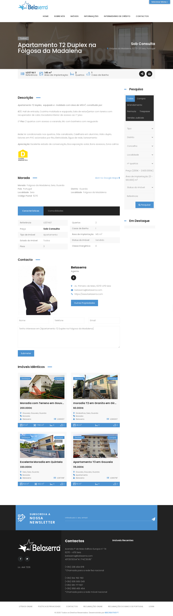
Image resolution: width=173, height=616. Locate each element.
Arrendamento (134, 105)
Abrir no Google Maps (107, 177)
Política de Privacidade (49, 606)
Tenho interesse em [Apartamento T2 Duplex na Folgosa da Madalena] (69, 337)
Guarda (83, 188)
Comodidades (55, 210)
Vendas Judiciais (135, 117)
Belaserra (78, 267)
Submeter (26, 353)
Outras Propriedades (84, 303)
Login (151, 606)
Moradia (26, 416)
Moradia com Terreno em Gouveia (43, 403)
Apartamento (50, 234)
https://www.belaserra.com (89, 294)
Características (30, 210)
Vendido (99, 240)
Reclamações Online (92, 606)
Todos (46, 240)
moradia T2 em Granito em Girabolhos (99, 403)
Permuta (131, 111)
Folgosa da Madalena (94, 192)
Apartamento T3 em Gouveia (93, 462)
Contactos (72, 606)
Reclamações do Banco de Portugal (125, 606)
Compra (141, 98)
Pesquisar (145, 204)
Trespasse (145, 111)
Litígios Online (25, 606)
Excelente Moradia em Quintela (41, 462)
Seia (32, 192)
